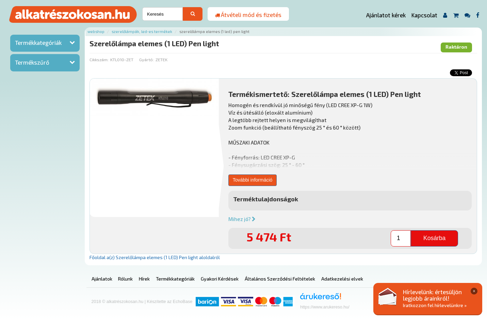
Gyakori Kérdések (220, 279)
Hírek (144, 279)
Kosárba (434, 238)
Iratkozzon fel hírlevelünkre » (435, 305)
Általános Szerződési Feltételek (280, 279)
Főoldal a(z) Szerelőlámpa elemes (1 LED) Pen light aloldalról (155, 257)
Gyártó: (146, 59)
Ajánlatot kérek (386, 15)
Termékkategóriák (38, 42)
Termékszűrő (32, 62)
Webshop (95, 31)
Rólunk (125, 279)
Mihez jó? (242, 219)
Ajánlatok (102, 279)
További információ (253, 180)
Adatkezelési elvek (342, 279)
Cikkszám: (99, 59)
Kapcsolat (424, 15)
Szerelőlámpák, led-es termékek (142, 31)
